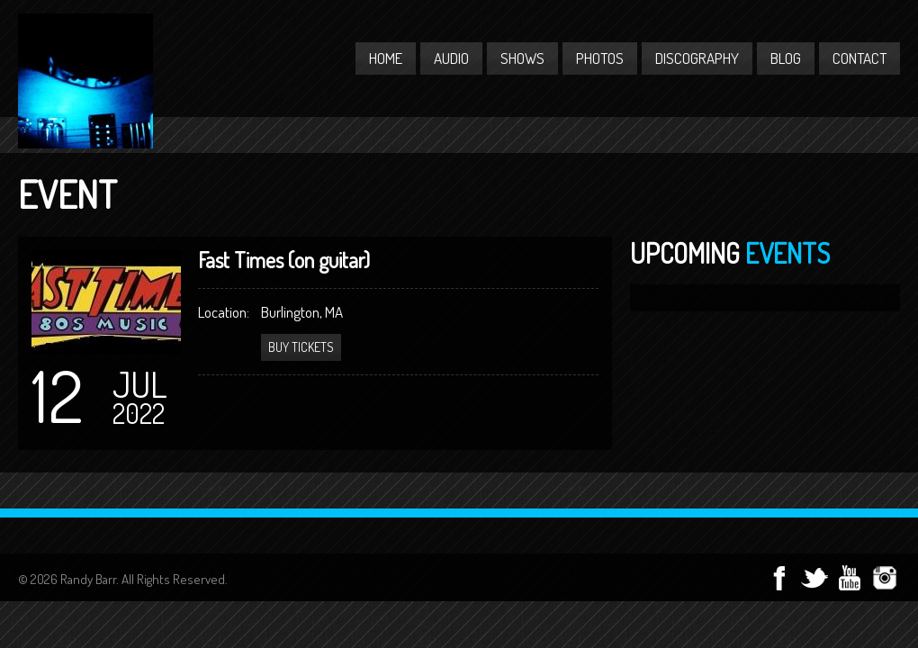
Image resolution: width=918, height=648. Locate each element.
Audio (451, 58)
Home (385, 58)
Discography (697, 58)
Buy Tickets (301, 347)
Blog (785, 58)
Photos (600, 58)
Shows (522, 58)
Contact (859, 58)
